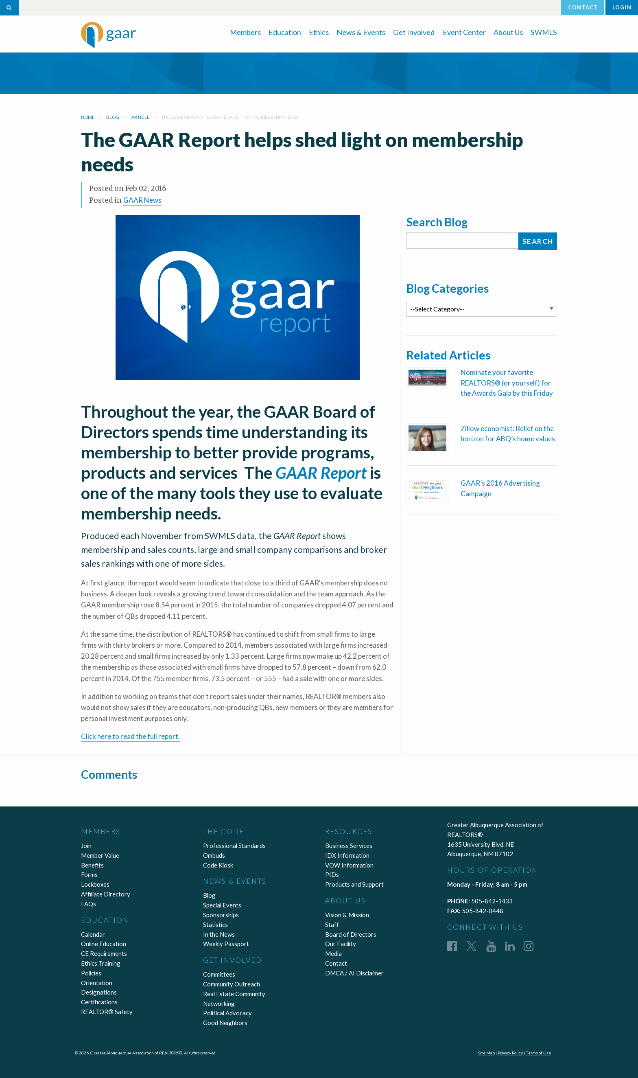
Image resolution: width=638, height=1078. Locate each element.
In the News (219, 934)
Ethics (319, 32)
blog (112, 117)
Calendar (93, 934)
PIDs (332, 874)
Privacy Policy (510, 1052)
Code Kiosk (218, 865)
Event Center (464, 32)
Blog (209, 895)
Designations (99, 992)
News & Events (360, 32)
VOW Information (349, 865)
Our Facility (340, 943)
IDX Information (347, 855)
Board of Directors (350, 934)
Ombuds (214, 855)
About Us (508, 32)
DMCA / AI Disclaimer (354, 973)
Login (621, 7)
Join (86, 845)
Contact (583, 7)
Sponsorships (221, 914)
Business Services (348, 845)
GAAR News (142, 200)
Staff (332, 924)
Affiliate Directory (105, 894)
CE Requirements (104, 953)
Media (333, 953)
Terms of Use (538, 1052)
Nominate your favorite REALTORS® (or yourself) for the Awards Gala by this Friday (507, 382)
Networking (219, 1003)
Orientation (96, 982)
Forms (89, 874)
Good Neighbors (225, 1022)
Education (285, 32)
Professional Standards (234, 845)
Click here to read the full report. (130, 736)
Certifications (99, 1002)
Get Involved (414, 32)
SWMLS (544, 32)
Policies (91, 973)
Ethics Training (100, 963)
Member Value (100, 855)
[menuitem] (245, 31)
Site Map (486, 1052)
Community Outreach (231, 984)
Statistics (215, 924)
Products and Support (354, 884)
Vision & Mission (347, 914)
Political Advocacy (227, 1013)
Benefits (92, 865)
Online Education (103, 943)
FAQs (88, 903)
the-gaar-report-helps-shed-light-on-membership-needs (229, 117)
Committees (219, 974)
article (140, 117)
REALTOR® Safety (107, 1011)
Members (245, 32)
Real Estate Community (234, 993)
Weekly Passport (226, 943)
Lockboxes (95, 884)
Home (87, 117)
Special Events (222, 905)
